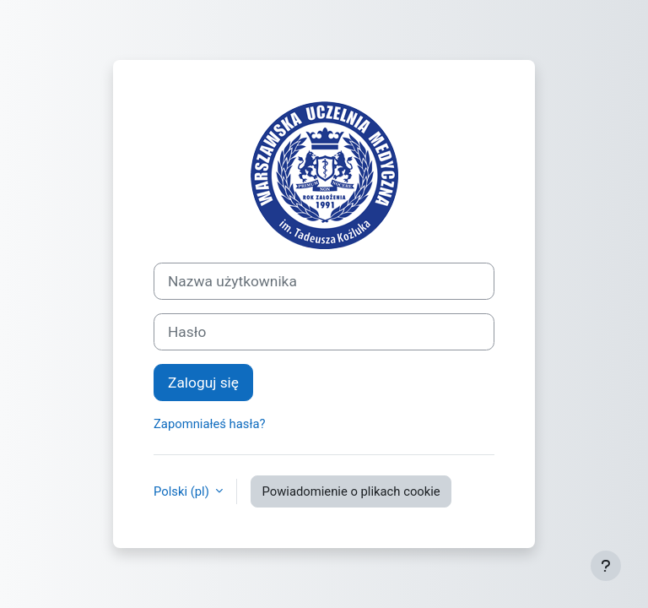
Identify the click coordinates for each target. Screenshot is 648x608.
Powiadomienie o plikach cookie (351, 491)
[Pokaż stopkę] (606, 566)
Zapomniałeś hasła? (210, 424)
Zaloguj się (203, 382)
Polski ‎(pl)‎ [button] (183, 491)
